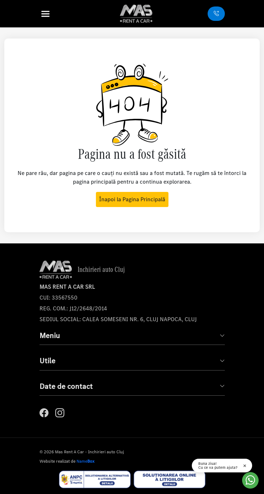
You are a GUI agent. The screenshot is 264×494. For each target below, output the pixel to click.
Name (85, 461)
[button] (55, 13)
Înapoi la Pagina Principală (132, 199)
